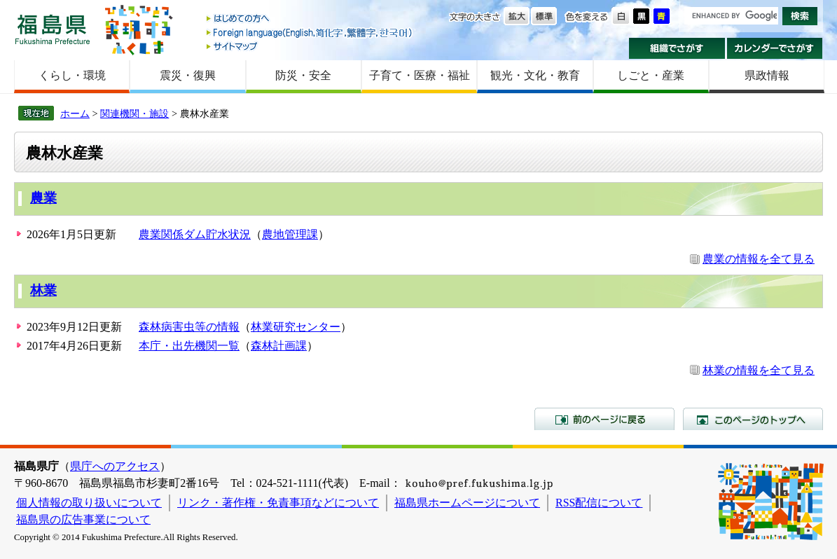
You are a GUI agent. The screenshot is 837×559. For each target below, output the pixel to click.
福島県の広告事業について (83, 519)
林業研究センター (295, 327)
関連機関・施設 (134, 113)
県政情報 (767, 75)
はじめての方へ (310, 19)
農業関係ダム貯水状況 (195, 234)
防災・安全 (303, 75)
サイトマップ (310, 46)
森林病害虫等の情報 (189, 327)
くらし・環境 (72, 75)
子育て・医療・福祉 (419, 75)
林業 (43, 290)
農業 (43, 198)
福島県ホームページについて (467, 503)
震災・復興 (188, 75)
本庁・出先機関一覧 (189, 346)
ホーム (75, 113)
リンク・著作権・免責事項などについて (278, 503)
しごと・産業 (650, 75)
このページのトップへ (753, 419)
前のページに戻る (604, 419)
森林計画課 (279, 346)
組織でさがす (677, 48)
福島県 (52, 29)
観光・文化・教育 (535, 75)
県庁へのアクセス (115, 466)
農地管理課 (290, 234)
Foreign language (310, 32)
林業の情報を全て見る (759, 370)
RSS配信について (598, 503)
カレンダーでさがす (775, 48)
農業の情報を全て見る (759, 259)
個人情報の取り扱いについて (89, 503)
